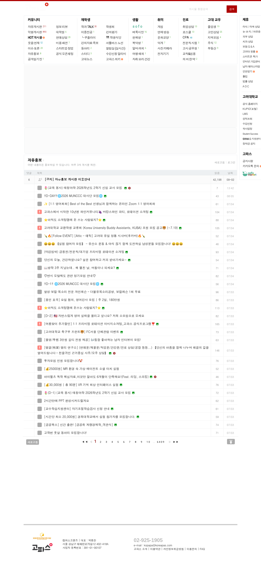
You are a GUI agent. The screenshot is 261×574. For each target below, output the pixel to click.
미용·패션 (63, 43)
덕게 (162, 43)
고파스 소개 (140, 549)
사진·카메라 (165, 48)
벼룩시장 (139, 32)
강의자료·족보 (89, 43)
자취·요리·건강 (141, 59)
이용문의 (192, 549)
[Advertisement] (130, 96)
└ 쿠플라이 (88, 37)
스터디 (86, 54)
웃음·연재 (35, 43)
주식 (212, 43)
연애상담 (63, 37)
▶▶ (176, 442)
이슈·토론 (35, 48)
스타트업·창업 (64, 48)
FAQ (202, 549)
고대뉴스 (86, 59)
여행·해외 (139, 54)
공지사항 (248, 161)
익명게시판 (37, 32)
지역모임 (214, 37)
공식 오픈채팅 (64, 54)
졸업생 (214, 27)
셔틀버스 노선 (114, 43)
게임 (160, 27)
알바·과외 (139, 48)
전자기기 (163, 54)
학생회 (110, 27)
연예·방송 (163, 32)
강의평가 (111, 32)
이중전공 (88, 32)
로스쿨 (189, 32)
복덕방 (137, 43)
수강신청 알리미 (116, 54)
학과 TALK (89, 27)
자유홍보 (35, 54)
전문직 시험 (191, 43)
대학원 (61, 32)
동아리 (86, 48)
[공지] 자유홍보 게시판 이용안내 (67, 179)
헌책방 (137, 37)
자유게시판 (37, 27)
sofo (137, 26)
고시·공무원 (191, 48)
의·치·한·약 (190, 59)
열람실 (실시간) (115, 48)
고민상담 (215, 32)
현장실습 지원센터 (252, 138)
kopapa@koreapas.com (158, 545)
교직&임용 (189, 54)
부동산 (213, 48)
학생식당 (113, 37)
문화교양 (164, 37)
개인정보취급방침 (173, 549)
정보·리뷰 (62, 27)
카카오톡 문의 (251, 166)
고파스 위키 (113, 59)
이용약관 (155, 549)
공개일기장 (36, 59)
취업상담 (190, 27)
